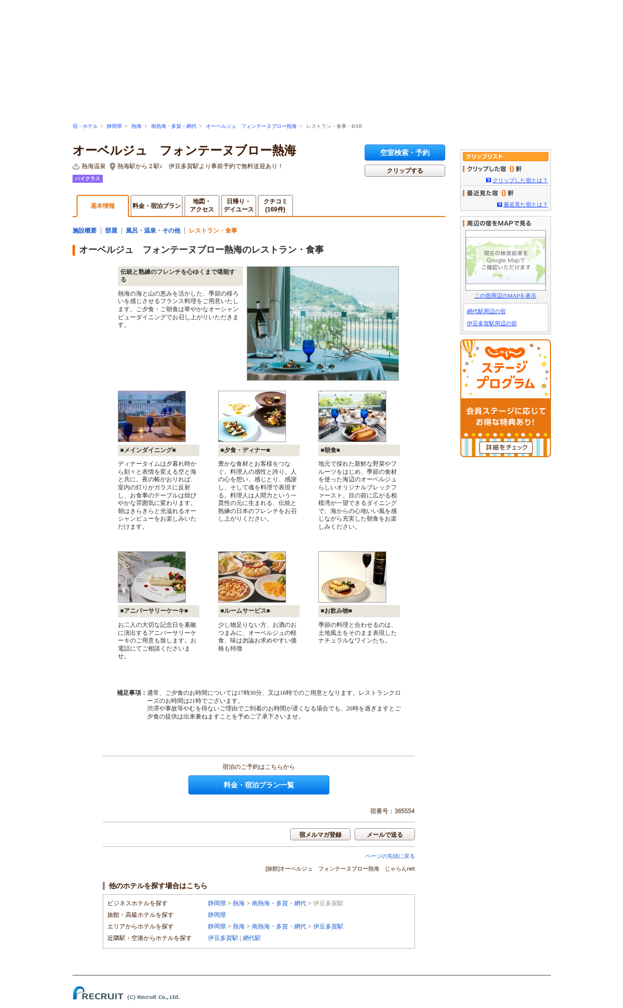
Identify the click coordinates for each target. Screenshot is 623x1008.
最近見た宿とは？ (526, 204)
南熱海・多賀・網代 (173, 126)
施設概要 (85, 230)
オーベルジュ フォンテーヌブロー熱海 (251, 126)
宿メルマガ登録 (320, 834)
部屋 (111, 230)
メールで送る (385, 834)
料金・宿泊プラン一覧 (259, 785)
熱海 (136, 126)
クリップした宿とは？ (520, 180)
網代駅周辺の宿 (486, 311)
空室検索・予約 (405, 153)
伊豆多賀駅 (328, 926)
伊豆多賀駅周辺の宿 (492, 323)
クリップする (405, 170)
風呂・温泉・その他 (153, 230)
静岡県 (114, 126)
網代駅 (252, 938)
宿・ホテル (85, 126)
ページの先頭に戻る (390, 856)
